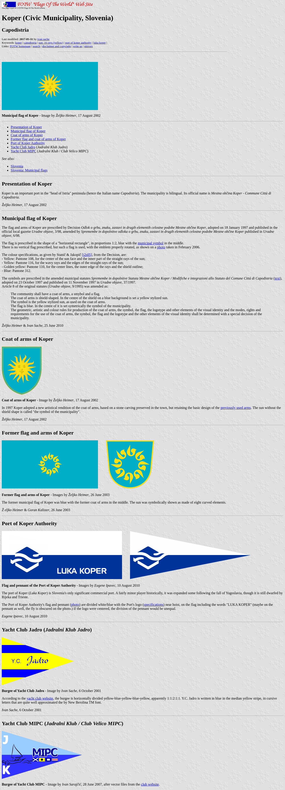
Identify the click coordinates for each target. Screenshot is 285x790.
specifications (153, 604)
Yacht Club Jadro (23, 147)
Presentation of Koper (26, 127)
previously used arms (235, 408)
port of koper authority (78, 42)
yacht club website (40, 698)
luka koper (100, 42)
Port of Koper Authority (28, 143)
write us (77, 46)
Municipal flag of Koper (28, 131)
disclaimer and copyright (56, 46)
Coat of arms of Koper (27, 135)
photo (161, 247)
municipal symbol (150, 243)
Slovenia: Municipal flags (29, 170)
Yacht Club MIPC (23, 151)
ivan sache (43, 39)
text (277, 278)
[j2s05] (87, 255)
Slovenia (17, 166)
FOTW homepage (20, 46)
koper (18, 42)
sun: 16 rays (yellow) (51, 42)
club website (150, 784)
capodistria (30, 42)
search (36, 46)
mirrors (88, 46)
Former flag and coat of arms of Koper (38, 139)
